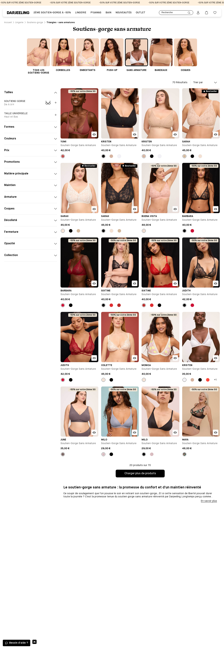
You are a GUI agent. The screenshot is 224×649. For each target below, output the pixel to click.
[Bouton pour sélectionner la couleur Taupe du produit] (63, 454)
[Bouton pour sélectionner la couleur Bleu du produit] (103, 454)
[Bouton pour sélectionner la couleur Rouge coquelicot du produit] (119, 305)
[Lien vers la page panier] (206, 13)
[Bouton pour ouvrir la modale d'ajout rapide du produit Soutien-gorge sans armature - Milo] (134, 432)
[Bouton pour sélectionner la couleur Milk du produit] (200, 156)
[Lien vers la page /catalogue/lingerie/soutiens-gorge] (35, 22)
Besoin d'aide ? (18, 643)
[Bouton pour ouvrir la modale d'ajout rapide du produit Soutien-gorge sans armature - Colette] (134, 358)
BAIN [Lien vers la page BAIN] (108, 12)
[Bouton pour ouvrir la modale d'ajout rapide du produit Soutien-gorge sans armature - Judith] (215, 283)
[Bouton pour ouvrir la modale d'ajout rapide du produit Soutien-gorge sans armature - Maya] (215, 432)
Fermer (34, 642)
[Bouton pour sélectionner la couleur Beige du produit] (184, 156)
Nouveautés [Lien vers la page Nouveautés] (123, 12)
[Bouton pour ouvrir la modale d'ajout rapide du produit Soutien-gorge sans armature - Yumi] (94, 134)
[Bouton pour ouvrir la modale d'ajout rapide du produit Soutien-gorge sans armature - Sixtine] (134, 283)
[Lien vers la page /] (8, 22)
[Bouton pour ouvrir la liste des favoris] (215, 13)
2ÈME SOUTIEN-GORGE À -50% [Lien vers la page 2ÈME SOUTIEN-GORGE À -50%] (52, 12)
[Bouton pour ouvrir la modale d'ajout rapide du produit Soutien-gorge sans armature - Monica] (175, 358)
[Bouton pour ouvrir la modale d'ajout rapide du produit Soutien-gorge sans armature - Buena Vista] (175, 209)
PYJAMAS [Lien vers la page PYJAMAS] (95, 12)
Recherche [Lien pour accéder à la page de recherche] (176, 12)
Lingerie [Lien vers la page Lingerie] (80, 12)
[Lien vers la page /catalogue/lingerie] (19, 22)
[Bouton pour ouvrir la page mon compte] (198, 13)
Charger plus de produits (140, 473)
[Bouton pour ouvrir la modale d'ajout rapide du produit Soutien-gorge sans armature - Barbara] (215, 209)
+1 (215, 380)
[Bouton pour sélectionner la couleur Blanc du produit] (119, 156)
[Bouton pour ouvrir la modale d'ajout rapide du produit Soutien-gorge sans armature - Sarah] (215, 134)
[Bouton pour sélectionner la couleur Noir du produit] (103, 156)
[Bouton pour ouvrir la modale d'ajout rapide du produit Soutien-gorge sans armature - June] (94, 432)
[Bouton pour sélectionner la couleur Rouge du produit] (192, 231)
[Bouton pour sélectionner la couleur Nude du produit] (111, 156)
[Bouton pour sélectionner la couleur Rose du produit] (144, 231)
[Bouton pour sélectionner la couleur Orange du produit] (207, 380)
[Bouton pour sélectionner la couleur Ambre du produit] (63, 156)
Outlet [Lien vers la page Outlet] (140, 12)
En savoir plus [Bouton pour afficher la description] (209, 501)
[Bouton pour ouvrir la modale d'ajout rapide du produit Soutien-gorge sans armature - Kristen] (134, 134)
